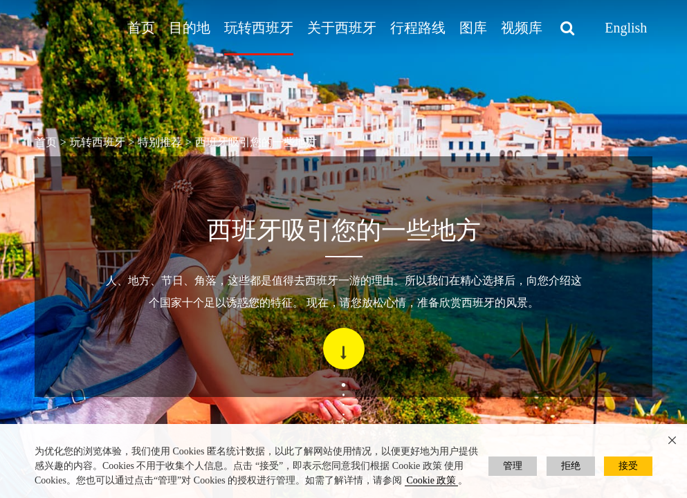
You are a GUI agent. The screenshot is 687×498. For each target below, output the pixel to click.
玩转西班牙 (258, 27)
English (626, 27)
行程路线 (418, 27)
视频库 (521, 27)
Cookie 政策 (432, 480)
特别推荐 (160, 142)
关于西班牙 (341, 27)
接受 (628, 466)
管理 (512, 466)
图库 (473, 27)
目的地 (189, 27)
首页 (141, 27)
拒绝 (570, 466)
